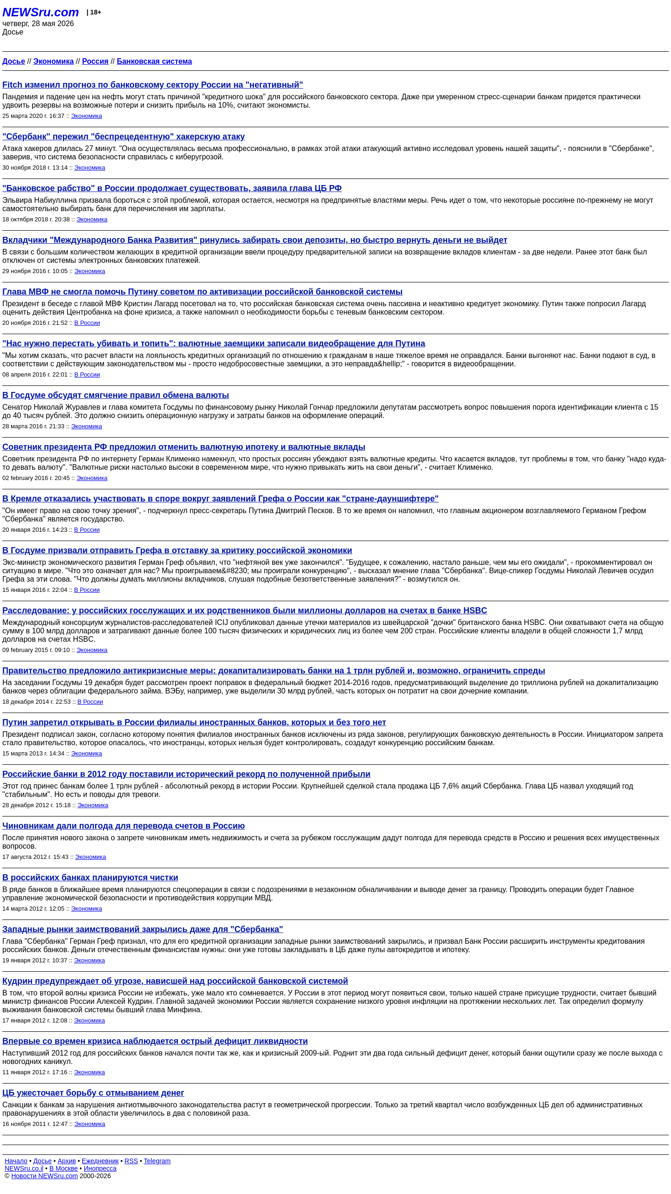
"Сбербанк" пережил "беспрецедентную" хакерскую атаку (123, 136)
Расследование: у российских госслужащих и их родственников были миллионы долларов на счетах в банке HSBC (244, 610)
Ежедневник (100, 1161)
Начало (16, 1161)
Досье (42, 1161)
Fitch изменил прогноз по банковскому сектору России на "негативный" (152, 84)
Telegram (157, 1161)
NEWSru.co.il (24, 1168)
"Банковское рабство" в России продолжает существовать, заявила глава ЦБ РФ (172, 188)
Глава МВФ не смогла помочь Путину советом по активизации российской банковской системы (202, 291)
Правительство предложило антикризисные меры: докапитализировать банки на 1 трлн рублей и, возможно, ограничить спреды (273, 670)
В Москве (63, 1168)
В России (87, 322)
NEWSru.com (40, 12)
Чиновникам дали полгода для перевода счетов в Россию (123, 825)
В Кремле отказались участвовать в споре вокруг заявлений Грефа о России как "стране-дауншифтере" (220, 498)
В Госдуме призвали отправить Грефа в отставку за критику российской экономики (177, 550)
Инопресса (100, 1168)
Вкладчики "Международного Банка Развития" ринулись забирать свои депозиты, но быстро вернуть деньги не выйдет (254, 240)
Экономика (86, 115)
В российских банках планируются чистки (90, 877)
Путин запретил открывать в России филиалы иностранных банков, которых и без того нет (194, 722)
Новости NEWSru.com (44, 1176)
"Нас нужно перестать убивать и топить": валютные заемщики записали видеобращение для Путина (213, 343)
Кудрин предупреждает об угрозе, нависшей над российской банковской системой (175, 981)
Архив (67, 1161)
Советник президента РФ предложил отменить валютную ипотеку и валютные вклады (183, 447)
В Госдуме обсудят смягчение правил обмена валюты (115, 395)
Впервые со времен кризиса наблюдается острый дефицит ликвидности (155, 1041)
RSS (131, 1161)
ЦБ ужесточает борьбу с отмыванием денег (93, 1093)
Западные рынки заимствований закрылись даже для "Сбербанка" (142, 929)
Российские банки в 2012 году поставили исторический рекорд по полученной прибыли (186, 774)
